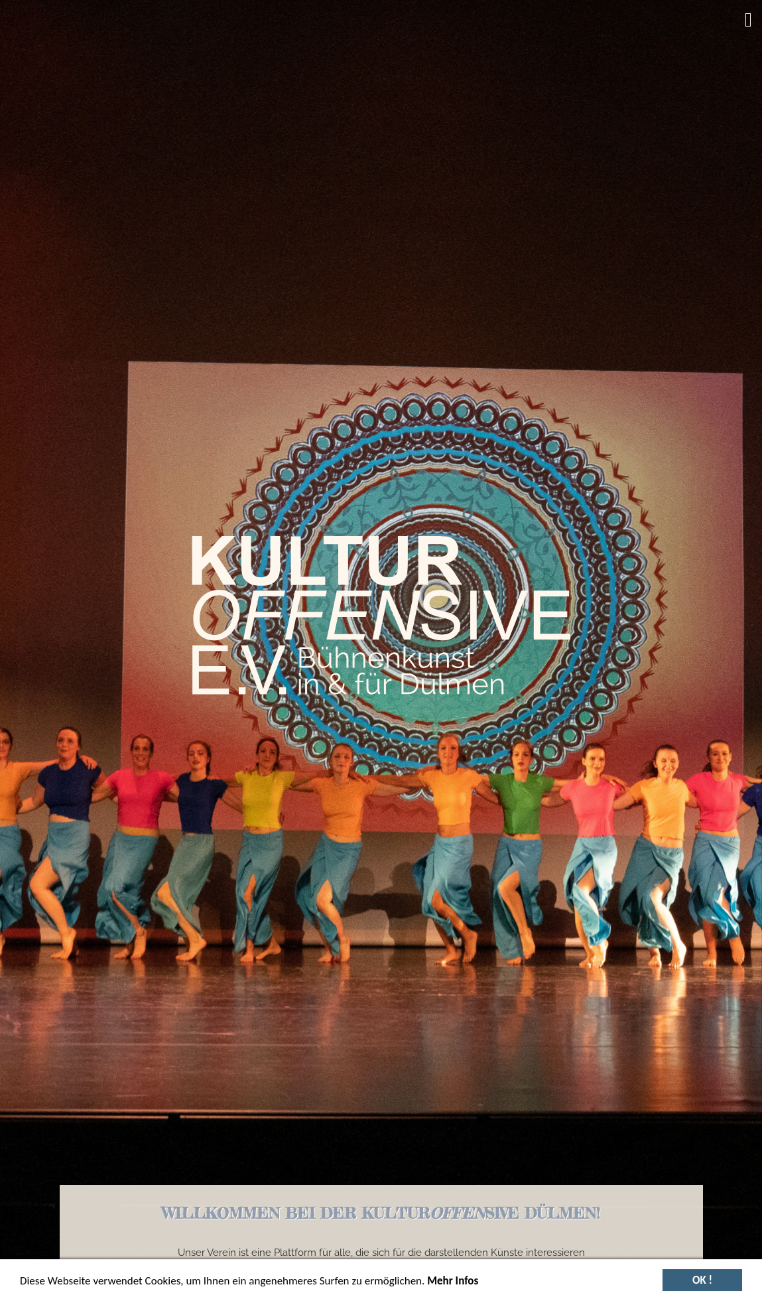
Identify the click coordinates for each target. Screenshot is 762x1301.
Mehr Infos (452, 1283)
